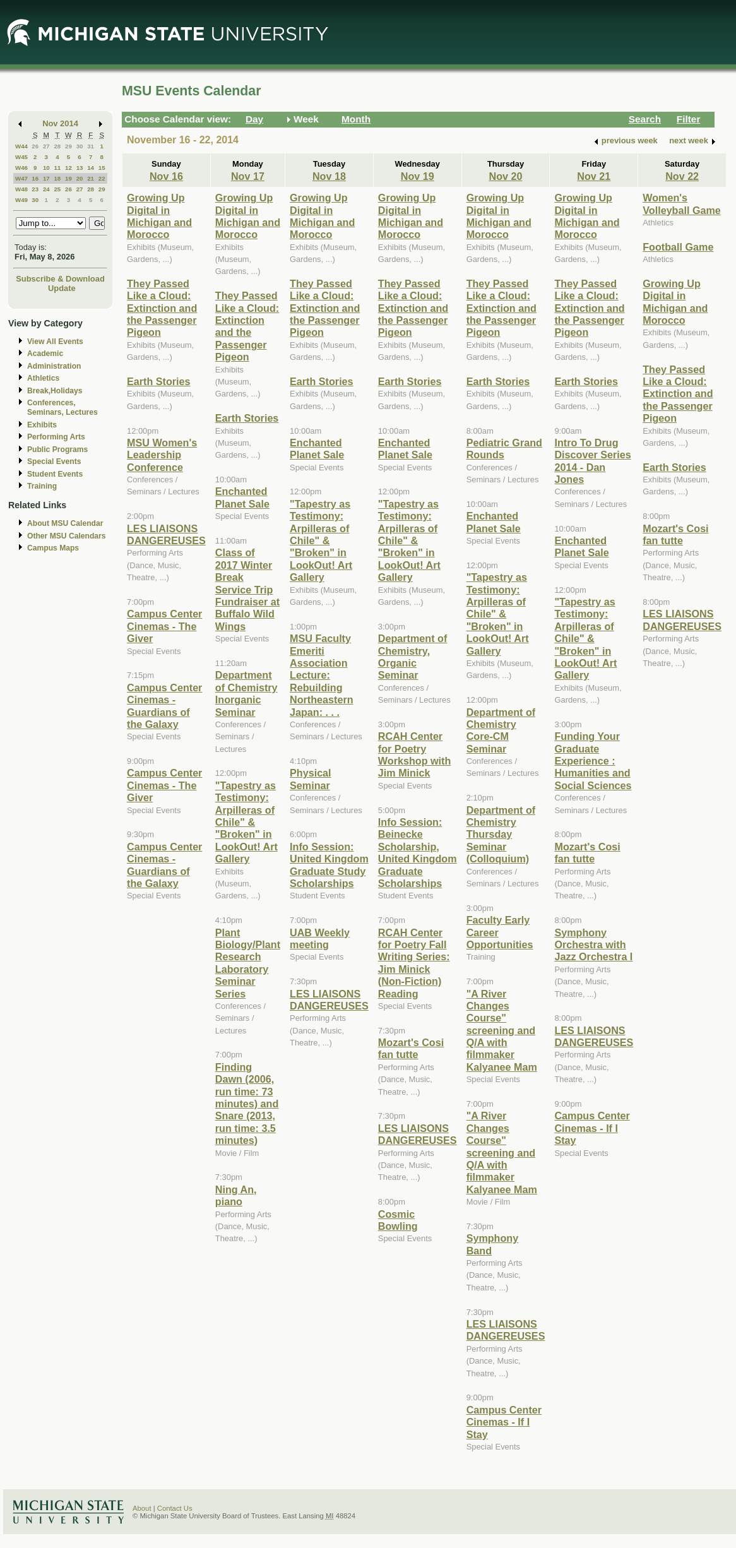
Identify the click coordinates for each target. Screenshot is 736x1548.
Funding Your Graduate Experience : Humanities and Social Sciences (592, 760)
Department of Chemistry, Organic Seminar (413, 657)
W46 (21, 167)
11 (57, 167)
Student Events (55, 474)
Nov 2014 (60, 123)
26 (35, 146)
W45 (21, 156)
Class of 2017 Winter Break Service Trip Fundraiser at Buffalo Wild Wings (247, 589)
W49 (21, 199)
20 (79, 178)
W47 (21, 178)
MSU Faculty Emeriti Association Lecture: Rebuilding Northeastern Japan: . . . (321, 675)
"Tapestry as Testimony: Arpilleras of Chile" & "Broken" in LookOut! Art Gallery (246, 822)
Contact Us (175, 1508)
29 (68, 146)
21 (90, 178)
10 (46, 167)
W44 (21, 146)
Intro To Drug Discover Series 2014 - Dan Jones (592, 461)
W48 (21, 189)
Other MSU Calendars (66, 536)
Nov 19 (417, 176)
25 (57, 189)
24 (46, 189)
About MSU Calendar (65, 523)
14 (90, 167)
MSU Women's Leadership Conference (162, 455)
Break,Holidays (55, 390)
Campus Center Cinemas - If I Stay (504, 1422)
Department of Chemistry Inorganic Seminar (246, 693)
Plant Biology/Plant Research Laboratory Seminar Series (247, 963)
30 (79, 146)
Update (62, 288)
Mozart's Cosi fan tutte (411, 1048)
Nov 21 (593, 176)
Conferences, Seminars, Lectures (62, 407)
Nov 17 (247, 176)
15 (101, 167)
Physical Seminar (310, 778)
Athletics (43, 378)
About (142, 1508)
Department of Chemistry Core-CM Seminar (501, 730)
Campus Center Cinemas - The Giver (164, 626)
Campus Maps (53, 548)
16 (35, 178)
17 (46, 178)
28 (57, 146)
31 (90, 146)
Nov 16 (166, 176)
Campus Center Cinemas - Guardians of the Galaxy (164, 706)
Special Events (54, 461)
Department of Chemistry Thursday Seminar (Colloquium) (501, 834)
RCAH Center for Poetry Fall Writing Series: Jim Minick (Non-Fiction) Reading (414, 963)
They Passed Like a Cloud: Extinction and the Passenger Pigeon (162, 308)
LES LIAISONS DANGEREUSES (166, 534)
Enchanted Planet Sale (242, 497)
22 (101, 178)
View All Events (55, 341)
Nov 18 (329, 176)
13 (79, 167)
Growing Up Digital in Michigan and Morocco (159, 216)
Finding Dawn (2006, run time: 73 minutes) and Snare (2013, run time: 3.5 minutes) (247, 1103)
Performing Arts (56, 436)
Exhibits (42, 424)
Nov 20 (506, 176)
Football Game (678, 247)
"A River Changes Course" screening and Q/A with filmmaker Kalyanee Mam (501, 1030)
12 (68, 167)
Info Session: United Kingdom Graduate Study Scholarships (329, 865)
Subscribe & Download (60, 278)
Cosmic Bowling (398, 1220)
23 (35, 189)
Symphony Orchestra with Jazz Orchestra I (593, 945)
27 (46, 146)
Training (42, 486)
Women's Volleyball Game (682, 203)
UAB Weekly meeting (320, 938)
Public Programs (57, 449)
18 (57, 178)
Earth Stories (159, 381)
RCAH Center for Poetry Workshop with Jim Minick (414, 754)
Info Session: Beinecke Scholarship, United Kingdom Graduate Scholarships (417, 852)
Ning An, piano (236, 1195)
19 (68, 178)
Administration (54, 366)
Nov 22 (682, 176)
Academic (45, 353)
